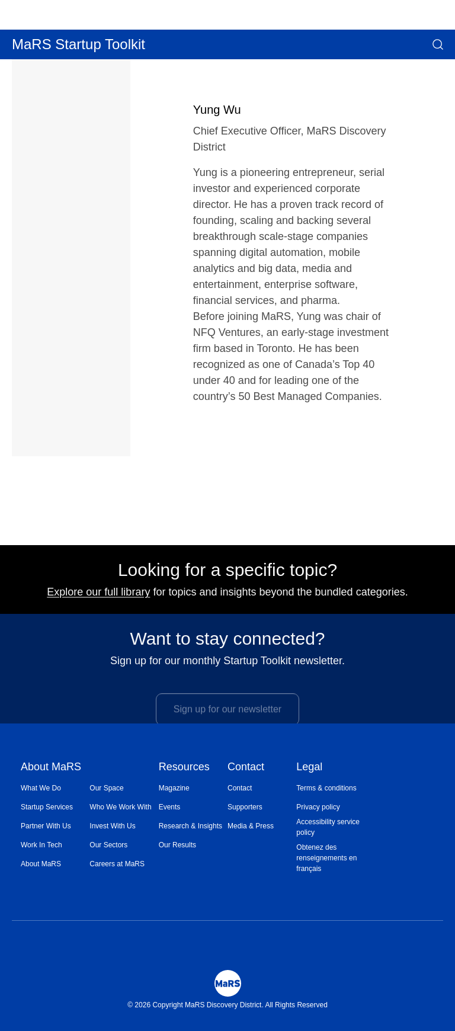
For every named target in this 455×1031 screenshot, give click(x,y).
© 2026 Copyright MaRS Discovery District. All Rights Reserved (227, 1005)
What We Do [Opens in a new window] (41, 788)
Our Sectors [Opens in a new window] (108, 845)
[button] (437, 44)
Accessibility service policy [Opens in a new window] (328, 827)
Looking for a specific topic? (227, 575)
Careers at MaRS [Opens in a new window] (117, 864)
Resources (184, 768)
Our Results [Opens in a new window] (177, 845)
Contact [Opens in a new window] (240, 788)
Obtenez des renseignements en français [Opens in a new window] (326, 858)
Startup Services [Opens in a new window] (47, 807)
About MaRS (51, 768)
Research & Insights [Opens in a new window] (190, 826)
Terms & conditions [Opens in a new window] (326, 788)
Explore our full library (98, 597)
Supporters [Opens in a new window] (245, 807)
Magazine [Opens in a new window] (174, 788)
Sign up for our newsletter (227, 717)
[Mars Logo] (227, 983)
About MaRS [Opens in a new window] (41, 864)
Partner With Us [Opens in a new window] (46, 826)
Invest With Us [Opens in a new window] (112, 826)
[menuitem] (55, 788)
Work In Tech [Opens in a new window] (41, 845)
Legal (309, 768)
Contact (246, 768)
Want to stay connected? (227, 643)
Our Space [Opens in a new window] (106, 788)
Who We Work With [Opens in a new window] (120, 807)
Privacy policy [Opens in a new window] (317, 807)
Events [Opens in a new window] (170, 807)
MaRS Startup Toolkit (78, 44)
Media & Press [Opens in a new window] (251, 826)
